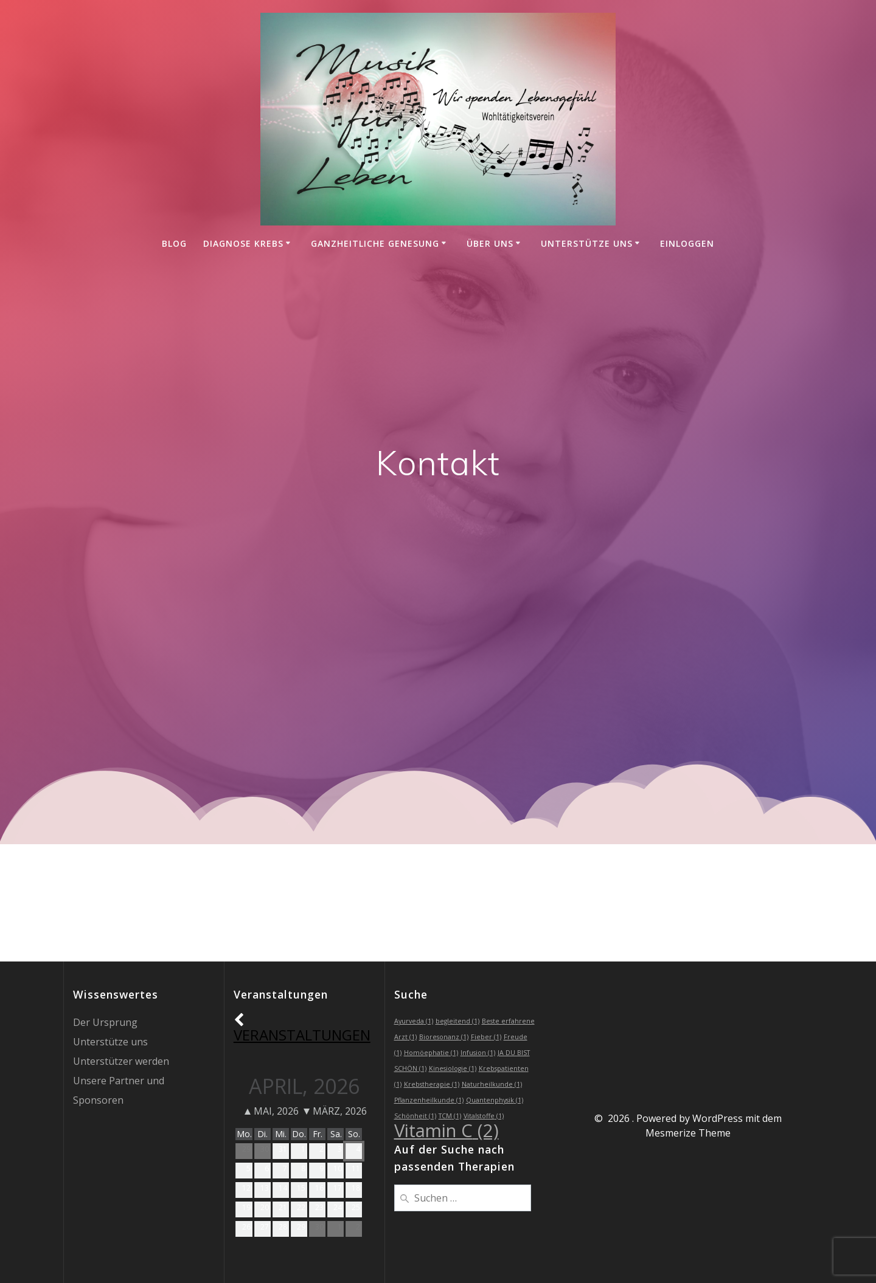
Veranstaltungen (302, 1027)
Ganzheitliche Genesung (375, 243)
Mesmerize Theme (688, 1133)
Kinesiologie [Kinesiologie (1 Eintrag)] (452, 1068)
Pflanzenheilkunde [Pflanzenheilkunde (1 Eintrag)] (429, 1100)
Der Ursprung (105, 1022)
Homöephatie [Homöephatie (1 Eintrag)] (431, 1052)
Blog (174, 243)
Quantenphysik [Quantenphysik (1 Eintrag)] (494, 1100)
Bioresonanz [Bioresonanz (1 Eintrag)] (443, 1037)
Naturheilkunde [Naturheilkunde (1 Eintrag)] (492, 1084)
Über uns (490, 243)
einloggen (687, 243)
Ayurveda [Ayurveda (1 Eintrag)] (413, 1021)
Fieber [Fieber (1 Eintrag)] (486, 1037)
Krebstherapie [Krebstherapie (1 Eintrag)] (431, 1084)
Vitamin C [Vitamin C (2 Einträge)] (446, 1130)
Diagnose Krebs (243, 243)
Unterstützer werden (121, 1061)
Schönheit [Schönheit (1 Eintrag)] (415, 1116)
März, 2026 (335, 1111)
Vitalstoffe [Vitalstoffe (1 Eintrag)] (484, 1116)
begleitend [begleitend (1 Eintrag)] (457, 1021)
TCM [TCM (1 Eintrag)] (450, 1116)
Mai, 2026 (272, 1111)
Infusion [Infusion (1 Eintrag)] (478, 1052)
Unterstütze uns (587, 243)
